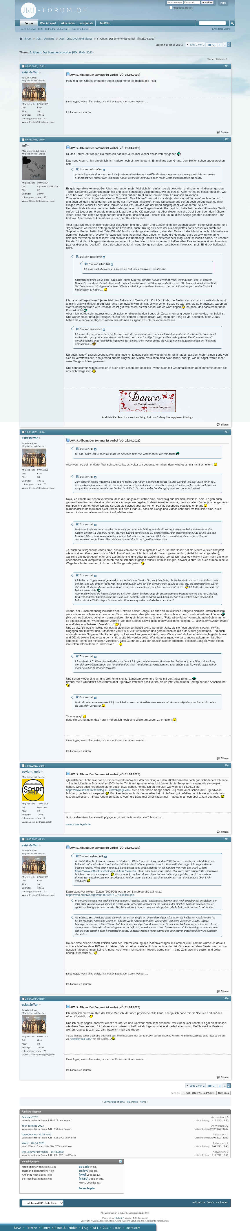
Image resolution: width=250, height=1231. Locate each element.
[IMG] (82, 1174)
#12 (226, 139)
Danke (117, 1228)
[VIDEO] (83, 1178)
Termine (31, 1228)
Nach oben (223, 1093)
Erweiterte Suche (221, 28)
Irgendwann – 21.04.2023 (36, 1134)
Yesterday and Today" (81, 1039)
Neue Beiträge (28, 29)
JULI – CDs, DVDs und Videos (75, 38)
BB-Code (84, 1166)
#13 (226, 431)
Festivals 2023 (30, 1117)
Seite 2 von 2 (197, 44)
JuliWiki (104, 23)
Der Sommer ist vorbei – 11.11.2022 (43, 1151)
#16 (226, 998)
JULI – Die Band (45, 38)
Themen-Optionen (216, 59)
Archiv (210, 1202)
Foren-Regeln (87, 1188)
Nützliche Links (80, 29)
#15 (226, 838)
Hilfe (223, 2)
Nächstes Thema (136, 1101)
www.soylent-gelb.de (78, 824)
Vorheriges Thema (114, 1101)
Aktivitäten (68, 23)
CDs (105, 1228)
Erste (211, 45)
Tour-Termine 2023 (33, 1125)
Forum (29, 23)
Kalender (50, 29)
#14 (226, 765)
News (17, 1228)
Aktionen (62, 29)
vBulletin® (119, 1217)
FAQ (85, 1228)
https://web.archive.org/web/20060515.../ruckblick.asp (100, 894)
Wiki (95, 1228)
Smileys (83, 1170)
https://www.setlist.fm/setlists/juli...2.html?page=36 (98, 790)
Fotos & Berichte (66, 1228)
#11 (226, 65)
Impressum (133, 1228)
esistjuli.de (86, 23)
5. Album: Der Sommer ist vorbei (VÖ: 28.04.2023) (61, 52)
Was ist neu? (48, 23)
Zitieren (222, 132)
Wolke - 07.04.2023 (33, 1143)
